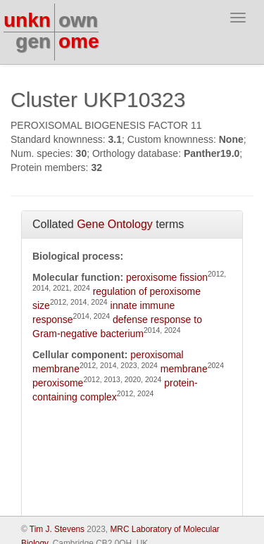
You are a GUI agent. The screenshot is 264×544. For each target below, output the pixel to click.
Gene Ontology (115, 224)
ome (78, 41)
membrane (184, 368)
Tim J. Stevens (57, 529)
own (78, 20)
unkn (27, 20)
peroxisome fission (167, 277)
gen (33, 41)
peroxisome (57, 382)
